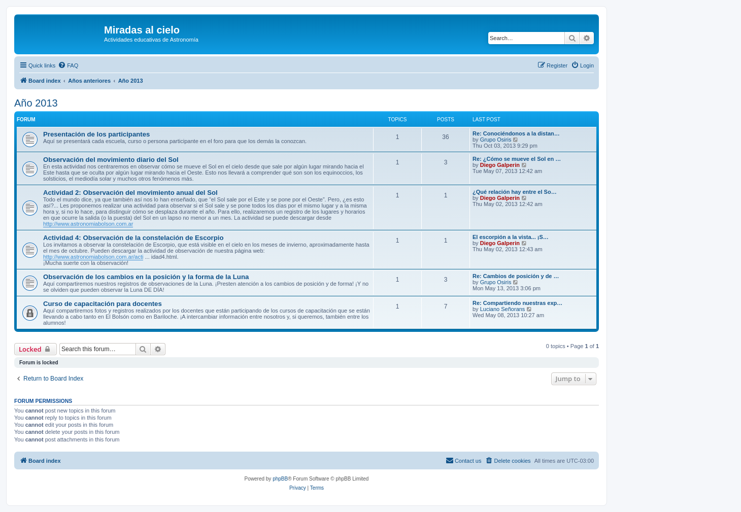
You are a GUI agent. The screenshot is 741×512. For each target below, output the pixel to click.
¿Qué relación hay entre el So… (515, 192)
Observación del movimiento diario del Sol (111, 159)
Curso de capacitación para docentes (102, 304)
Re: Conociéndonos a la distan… (516, 133)
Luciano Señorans (502, 309)
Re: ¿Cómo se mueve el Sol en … (517, 159)
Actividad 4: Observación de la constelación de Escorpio (133, 238)
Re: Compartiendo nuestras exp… (517, 303)
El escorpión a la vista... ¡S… (511, 237)
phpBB (280, 479)
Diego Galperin (500, 165)
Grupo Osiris (496, 139)
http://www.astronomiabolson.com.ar (88, 224)
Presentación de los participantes (96, 134)
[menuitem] (68, 65)
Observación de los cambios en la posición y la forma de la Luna (146, 277)
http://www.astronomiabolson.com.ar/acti (93, 257)
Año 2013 (36, 103)
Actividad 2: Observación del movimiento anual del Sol (130, 192)
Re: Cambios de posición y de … (516, 276)
